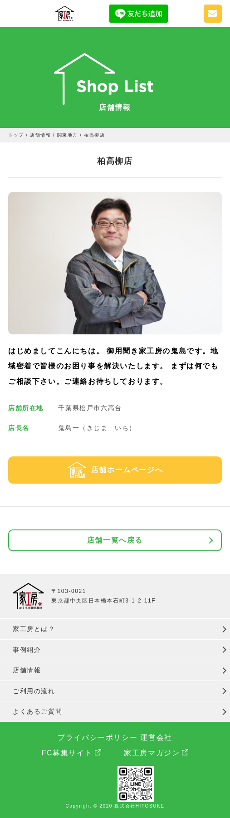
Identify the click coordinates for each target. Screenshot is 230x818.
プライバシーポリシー (97, 737)
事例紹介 (27, 649)
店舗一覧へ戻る (115, 540)
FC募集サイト (67, 753)
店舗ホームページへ (127, 470)
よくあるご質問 (37, 711)
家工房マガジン (152, 753)
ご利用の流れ (34, 691)
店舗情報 (27, 670)
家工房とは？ (34, 628)
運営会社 (156, 737)
